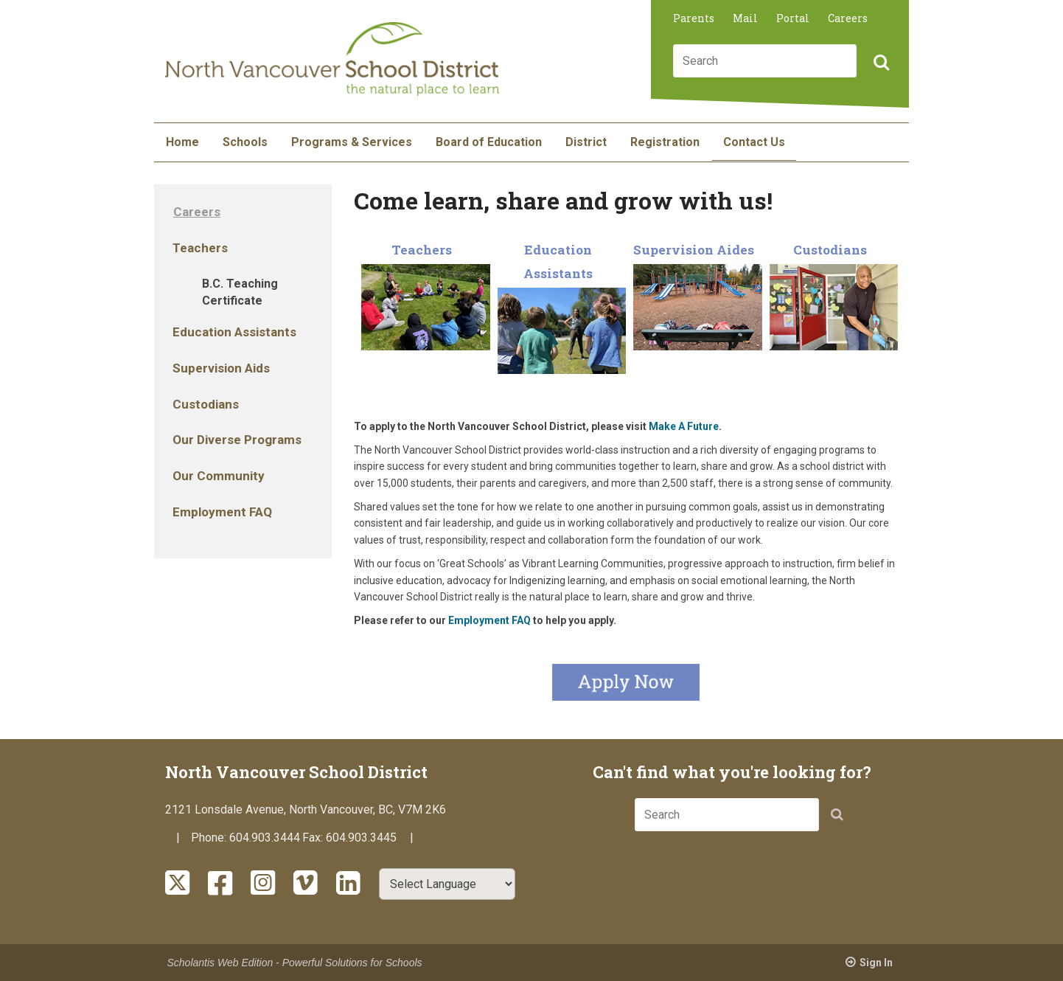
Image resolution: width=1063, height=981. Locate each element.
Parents (693, 18)
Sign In (876, 962)
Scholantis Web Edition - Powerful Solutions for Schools (294, 962)
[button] (879, 63)
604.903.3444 (264, 838)
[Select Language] (447, 884)
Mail (745, 18)
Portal (792, 18)
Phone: (210, 838)
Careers (848, 18)
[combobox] (765, 60)
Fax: (314, 838)
